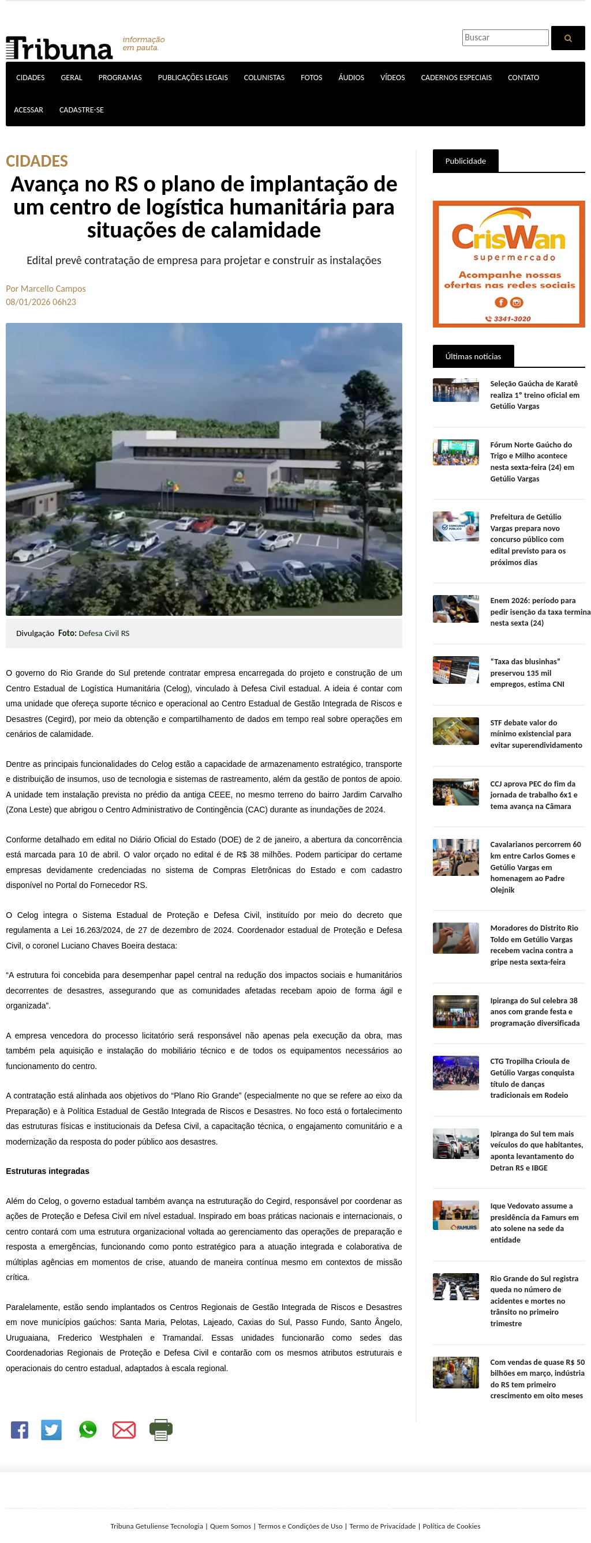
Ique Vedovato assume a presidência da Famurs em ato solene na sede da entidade (534, 1212)
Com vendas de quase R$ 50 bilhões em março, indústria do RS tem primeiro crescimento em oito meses (537, 1368)
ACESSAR (28, 110)
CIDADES (30, 77)
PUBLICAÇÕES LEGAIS (193, 77)
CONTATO (523, 77)
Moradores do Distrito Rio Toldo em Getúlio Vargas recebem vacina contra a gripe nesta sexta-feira (534, 934)
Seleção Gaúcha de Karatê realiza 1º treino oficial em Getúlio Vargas (534, 395)
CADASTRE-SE (81, 110)
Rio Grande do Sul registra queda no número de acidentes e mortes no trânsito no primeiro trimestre (534, 1289)
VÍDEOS (392, 77)
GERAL (71, 77)
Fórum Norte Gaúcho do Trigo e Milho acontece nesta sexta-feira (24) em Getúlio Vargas (532, 462)
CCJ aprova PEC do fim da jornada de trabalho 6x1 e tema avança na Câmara (534, 783)
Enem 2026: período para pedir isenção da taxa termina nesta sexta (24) (540, 601)
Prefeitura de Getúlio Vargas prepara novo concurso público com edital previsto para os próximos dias (538, 534)
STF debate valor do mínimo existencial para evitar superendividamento (537, 722)
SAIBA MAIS (337, 1520)
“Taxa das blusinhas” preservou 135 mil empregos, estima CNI (527, 661)
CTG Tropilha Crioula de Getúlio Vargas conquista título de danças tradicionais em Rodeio (538, 1067)
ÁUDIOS (352, 77)
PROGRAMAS (120, 77)
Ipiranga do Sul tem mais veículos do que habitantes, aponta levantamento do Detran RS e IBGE (536, 1139)
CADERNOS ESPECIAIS (456, 77)
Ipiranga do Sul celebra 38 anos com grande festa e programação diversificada (535, 1000)
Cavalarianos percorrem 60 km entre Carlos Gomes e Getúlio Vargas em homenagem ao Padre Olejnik (535, 856)
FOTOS (311, 77)
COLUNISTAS (264, 77)
